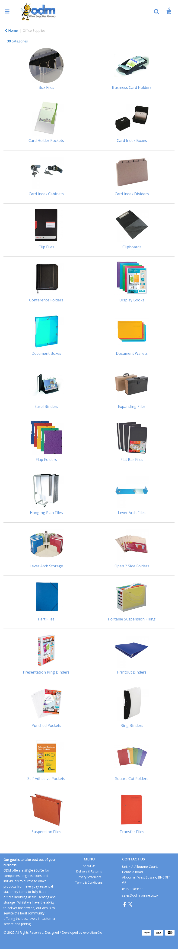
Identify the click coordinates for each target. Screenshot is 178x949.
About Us (89, 866)
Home (11, 30)
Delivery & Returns (89, 871)
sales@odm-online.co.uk (140, 895)
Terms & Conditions (89, 882)
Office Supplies (34, 30)
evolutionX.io (92, 932)
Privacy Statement (89, 877)
